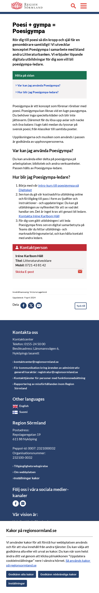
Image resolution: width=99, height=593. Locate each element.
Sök (73, 6)
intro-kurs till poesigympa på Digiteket (49, 187)
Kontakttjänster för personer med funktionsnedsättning (49, 378)
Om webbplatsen (25, 472)
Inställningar (16, 583)
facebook (23, 305)
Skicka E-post (24, 272)
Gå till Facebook (16, 503)
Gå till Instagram (23, 503)
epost (39, 305)
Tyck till (81, 305)
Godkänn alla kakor (21, 574)
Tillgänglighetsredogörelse (31, 466)
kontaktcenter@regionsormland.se (36, 361)
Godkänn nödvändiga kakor (58, 574)
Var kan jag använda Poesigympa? (38, 85)
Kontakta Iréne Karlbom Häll (39, 216)
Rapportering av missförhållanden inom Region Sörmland (44, 386)
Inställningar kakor (27, 478)
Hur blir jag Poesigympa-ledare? (37, 92)
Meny (83, 6)
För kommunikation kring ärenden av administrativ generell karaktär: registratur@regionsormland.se (46, 370)
